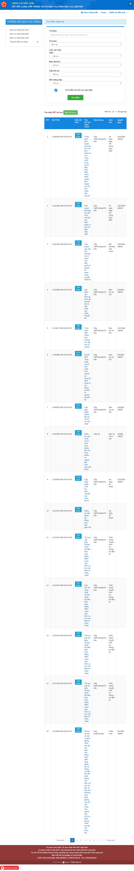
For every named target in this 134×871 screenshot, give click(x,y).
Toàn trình (78, 478)
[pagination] (114, 111)
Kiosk (103, 12)
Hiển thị (108, 112)
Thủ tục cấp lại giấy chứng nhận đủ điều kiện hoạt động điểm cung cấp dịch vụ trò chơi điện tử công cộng (87, 702)
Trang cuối (110, 840)
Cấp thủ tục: (54, 71)
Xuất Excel (70, 112)
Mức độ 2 (78, 353)
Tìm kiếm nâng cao (55, 22)
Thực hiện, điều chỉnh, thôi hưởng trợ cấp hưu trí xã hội (87, 337)
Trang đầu (60, 840)
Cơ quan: (53, 41)
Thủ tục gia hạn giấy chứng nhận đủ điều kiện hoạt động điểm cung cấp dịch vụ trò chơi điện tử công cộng (87, 654)
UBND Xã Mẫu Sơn (23, 3)
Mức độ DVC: (55, 62)
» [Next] (102, 840)
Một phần (78, 135)
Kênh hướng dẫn (89, 12)
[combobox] (85, 44)
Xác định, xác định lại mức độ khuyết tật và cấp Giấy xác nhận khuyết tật (87, 304)
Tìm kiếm (75, 98)
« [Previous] (68, 840)
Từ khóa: (53, 31)
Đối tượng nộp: (55, 80)
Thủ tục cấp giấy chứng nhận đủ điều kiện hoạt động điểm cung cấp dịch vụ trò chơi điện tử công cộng (87, 556)
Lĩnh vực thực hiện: (55, 51)
